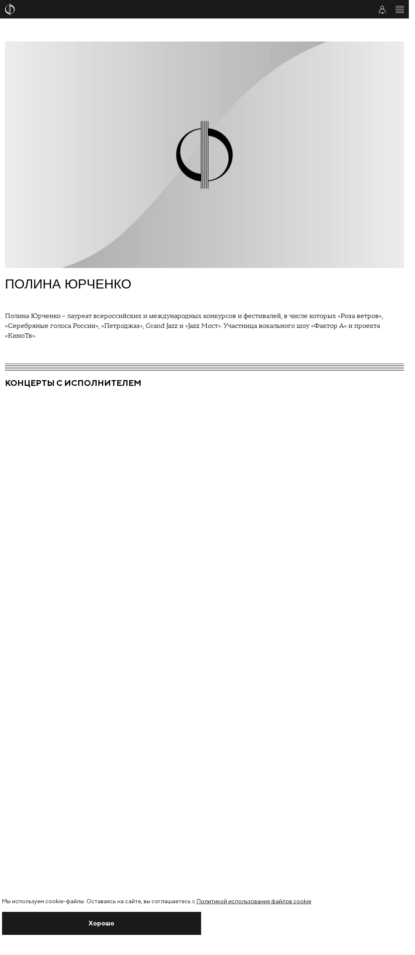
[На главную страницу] (183, 9)
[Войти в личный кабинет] (382, 9)
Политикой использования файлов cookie (254, 901)
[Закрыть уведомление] (102, 923)
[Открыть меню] (399, 9)
